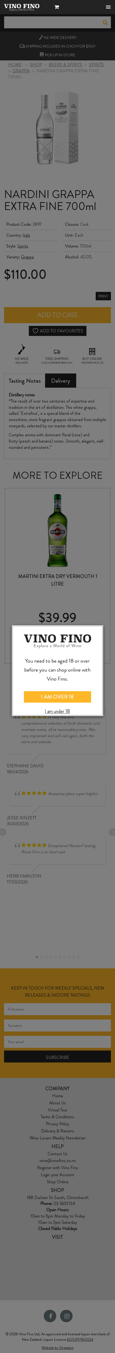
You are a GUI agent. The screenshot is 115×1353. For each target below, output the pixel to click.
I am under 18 (57, 711)
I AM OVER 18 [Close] (57, 697)
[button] (58, 8)
